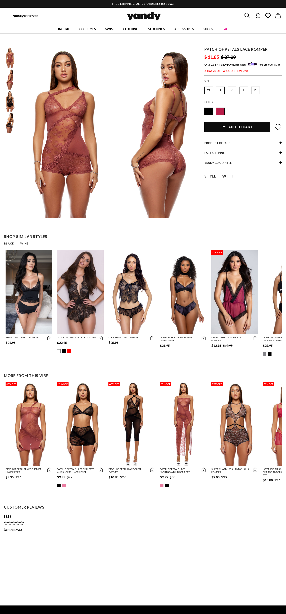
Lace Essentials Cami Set (123, 337)
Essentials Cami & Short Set (23, 337)
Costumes (87, 29)
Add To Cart (237, 127)
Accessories (184, 29)
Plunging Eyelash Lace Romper (76, 337)
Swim (109, 29)
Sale (226, 29)
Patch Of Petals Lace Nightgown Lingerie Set (175, 471)
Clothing (130, 29)
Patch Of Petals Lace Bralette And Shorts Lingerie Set (75, 471)
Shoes (208, 29)
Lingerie (63, 29)
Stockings (156, 29)
